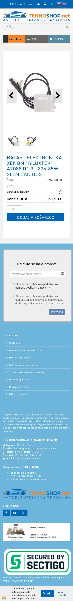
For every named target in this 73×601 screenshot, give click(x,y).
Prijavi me (57, 311)
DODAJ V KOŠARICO (35, 217)
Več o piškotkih (62, 593)
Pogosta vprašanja (19, 379)
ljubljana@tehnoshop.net (26, 458)
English (64, 4)
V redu (47, 593)
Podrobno (7, 39)
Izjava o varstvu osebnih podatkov (27, 372)
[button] (57, 95)
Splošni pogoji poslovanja (23, 365)
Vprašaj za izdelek (18, 191)
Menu (32, 39)
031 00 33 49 (21, 455)
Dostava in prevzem (20, 357)
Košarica (57, 39)
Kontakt (13, 335)
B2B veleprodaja (18, 394)
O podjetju (14, 343)
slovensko (59, 4)
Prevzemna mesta (19, 387)
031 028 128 (21, 452)
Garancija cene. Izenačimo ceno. (27, 350)
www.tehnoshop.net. (58, 424)
